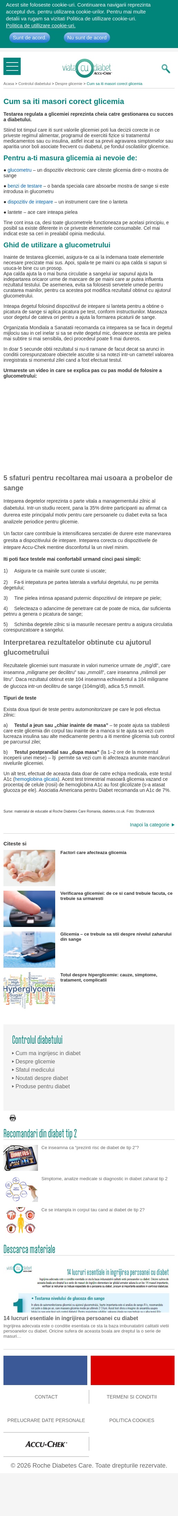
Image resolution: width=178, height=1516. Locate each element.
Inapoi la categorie (149, 824)
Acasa (8, 84)
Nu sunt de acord (87, 37)
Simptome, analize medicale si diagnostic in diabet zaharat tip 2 (104, 1178)
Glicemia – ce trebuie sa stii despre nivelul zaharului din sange (87, 949)
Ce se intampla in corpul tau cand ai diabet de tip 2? (93, 1209)
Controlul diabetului (34, 84)
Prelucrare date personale (46, 1420)
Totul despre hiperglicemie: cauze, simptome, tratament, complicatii (80, 990)
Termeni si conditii (132, 1397)
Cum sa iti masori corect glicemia (114, 84)
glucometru (19, 170)
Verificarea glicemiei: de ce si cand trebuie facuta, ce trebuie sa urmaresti (87, 909)
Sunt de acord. (30, 37)
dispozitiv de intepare (30, 202)
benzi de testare (25, 186)
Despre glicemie (68, 84)
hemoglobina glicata (36, 779)
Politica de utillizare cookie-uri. (41, 25)
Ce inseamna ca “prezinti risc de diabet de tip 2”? (90, 1147)
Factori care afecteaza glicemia (65, 868)
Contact (46, 1397)
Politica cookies (132, 1420)
